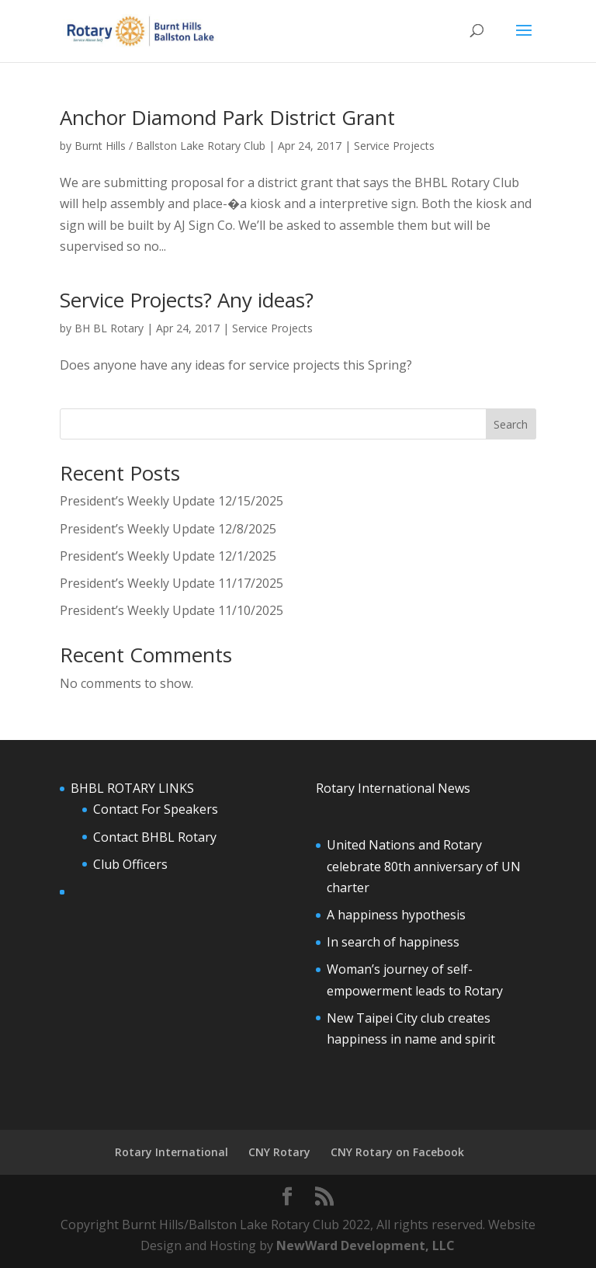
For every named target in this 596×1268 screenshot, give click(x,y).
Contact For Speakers (155, 809)
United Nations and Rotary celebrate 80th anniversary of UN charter (424, 865)
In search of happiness (393, 941)
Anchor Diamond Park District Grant (227, 117)
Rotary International (171, 1152)
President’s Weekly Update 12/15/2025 (171, 500)
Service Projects (394, 145)
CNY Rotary (279, 1152)
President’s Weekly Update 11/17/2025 (171, 583)
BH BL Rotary (109, 328)
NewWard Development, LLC (365, 1245)
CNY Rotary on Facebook (397, 1152)
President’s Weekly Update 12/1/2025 (168, 556)
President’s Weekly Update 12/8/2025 (168, 528)
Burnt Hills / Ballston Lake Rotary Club (169, 145)
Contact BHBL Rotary (155, 837)
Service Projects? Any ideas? (187, 300)
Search (511, 424)
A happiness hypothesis (396, 914)
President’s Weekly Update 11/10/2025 (171, 610)
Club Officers (130, 864)
